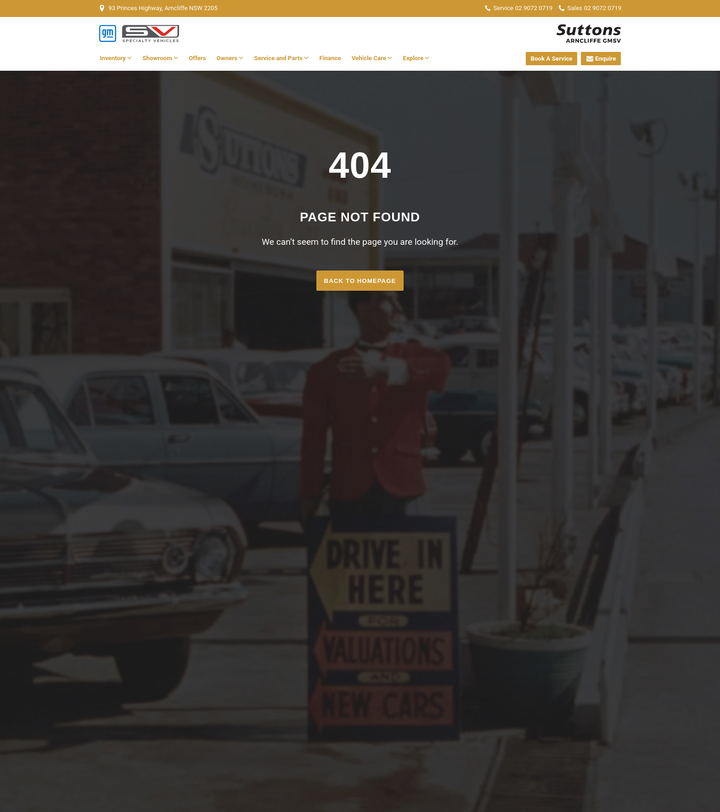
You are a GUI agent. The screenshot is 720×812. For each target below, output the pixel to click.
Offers (197, 58)
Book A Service (552, 58)
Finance (330, 58)
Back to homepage (360, 280)
